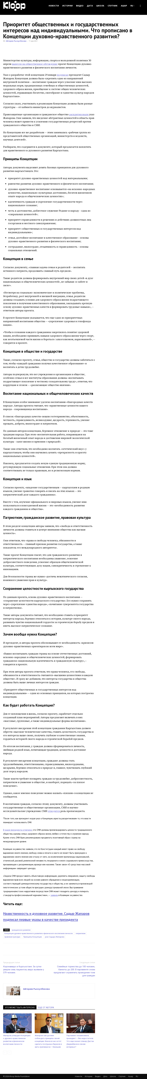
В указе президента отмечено (17, 830)
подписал (62, 74)
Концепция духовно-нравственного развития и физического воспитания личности (38, 933)
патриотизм (80, 933)
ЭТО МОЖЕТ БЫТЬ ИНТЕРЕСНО (20, 1007)
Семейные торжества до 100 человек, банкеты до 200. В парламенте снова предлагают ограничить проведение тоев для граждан (74, 971)
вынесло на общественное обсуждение (35, 64)
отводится (54, 811)
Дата (90, 5)
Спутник (112, 5)
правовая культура (12, 937)
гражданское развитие (21, 930)
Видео (79, 5)
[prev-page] (5, 1052)
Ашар (124, 5)
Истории (67, 5)
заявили (54, 895)
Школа (100, 5)
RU (132, 5)
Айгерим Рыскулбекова (16, 41)
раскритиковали (79, 114)
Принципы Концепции (32, 937)
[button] (140, 5)
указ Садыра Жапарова (54, 937)
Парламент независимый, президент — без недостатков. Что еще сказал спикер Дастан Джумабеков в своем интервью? (80, 1041)
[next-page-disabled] (9, 1052)
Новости (54, 5)
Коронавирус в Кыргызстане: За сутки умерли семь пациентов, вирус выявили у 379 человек (23, 969)
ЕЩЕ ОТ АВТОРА (46, 1007)
